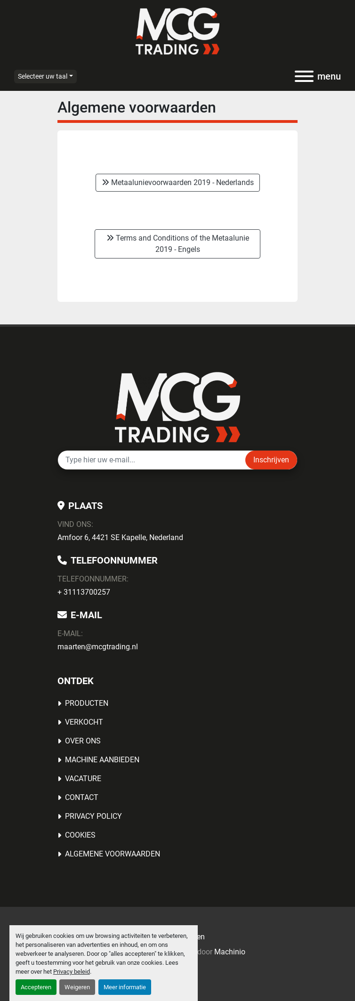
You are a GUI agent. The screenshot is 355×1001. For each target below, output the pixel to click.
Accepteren (36, 987)
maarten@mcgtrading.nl (97, 646)
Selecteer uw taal (42, 76)
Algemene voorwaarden (112, 853)
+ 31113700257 (83, 592)
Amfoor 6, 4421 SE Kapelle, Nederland (120, 537)
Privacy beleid (71, 971)
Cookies (80, 835)
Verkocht (84, 722)
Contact (81, 797)
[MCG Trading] (178, 407)
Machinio (229, 951)
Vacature (83, 778)
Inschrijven (271, 459)
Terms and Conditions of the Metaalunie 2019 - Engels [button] (177, 244)
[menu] (304, 76)
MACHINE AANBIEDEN (102, 759)
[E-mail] (151, 460)
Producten (86, 703)
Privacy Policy (93, 816)
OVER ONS (83, 740)
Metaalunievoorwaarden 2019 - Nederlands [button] (178, 182)
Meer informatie (125, 987)
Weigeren (77, 987)
